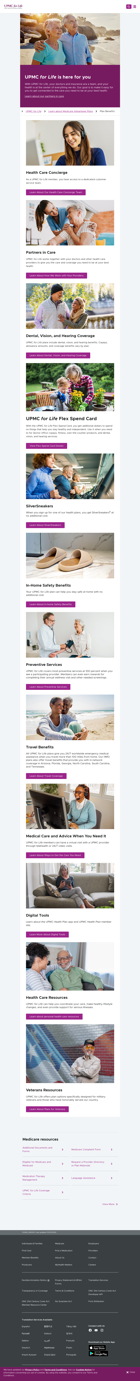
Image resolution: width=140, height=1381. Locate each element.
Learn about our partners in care (44, 96)
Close (130, 1372)
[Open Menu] (134, 6)
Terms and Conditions (55, 1370)
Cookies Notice (84, 1370)
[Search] (128, 6)
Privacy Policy (32, 1370)
